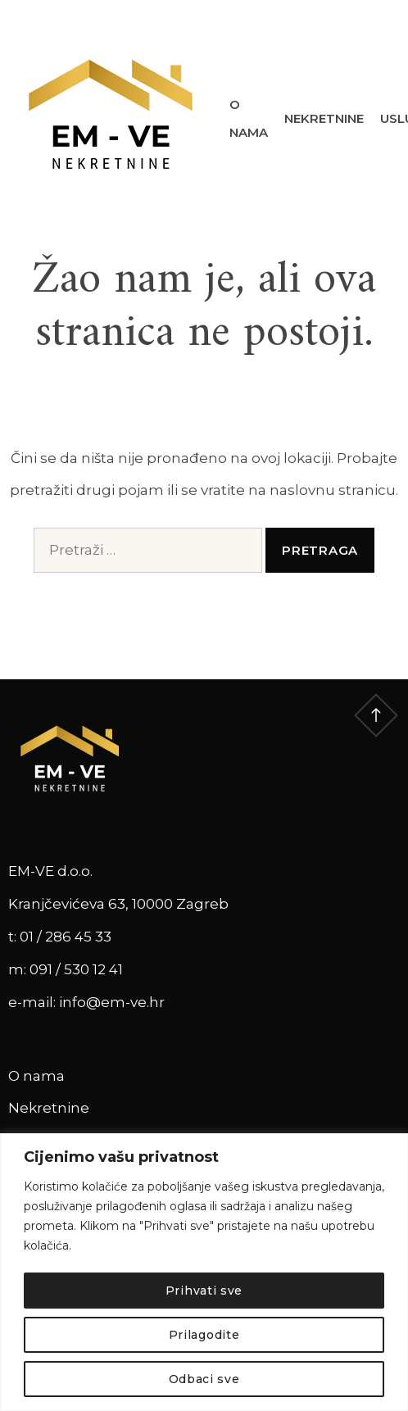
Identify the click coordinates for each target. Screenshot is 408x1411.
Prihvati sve (204, 1290)
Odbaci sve (204, 1379)
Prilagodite (204, 1334)
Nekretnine (324, 118)
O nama (248, 119)
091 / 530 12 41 (76, 969)
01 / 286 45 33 (65, 936)
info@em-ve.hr (112, 1002)
